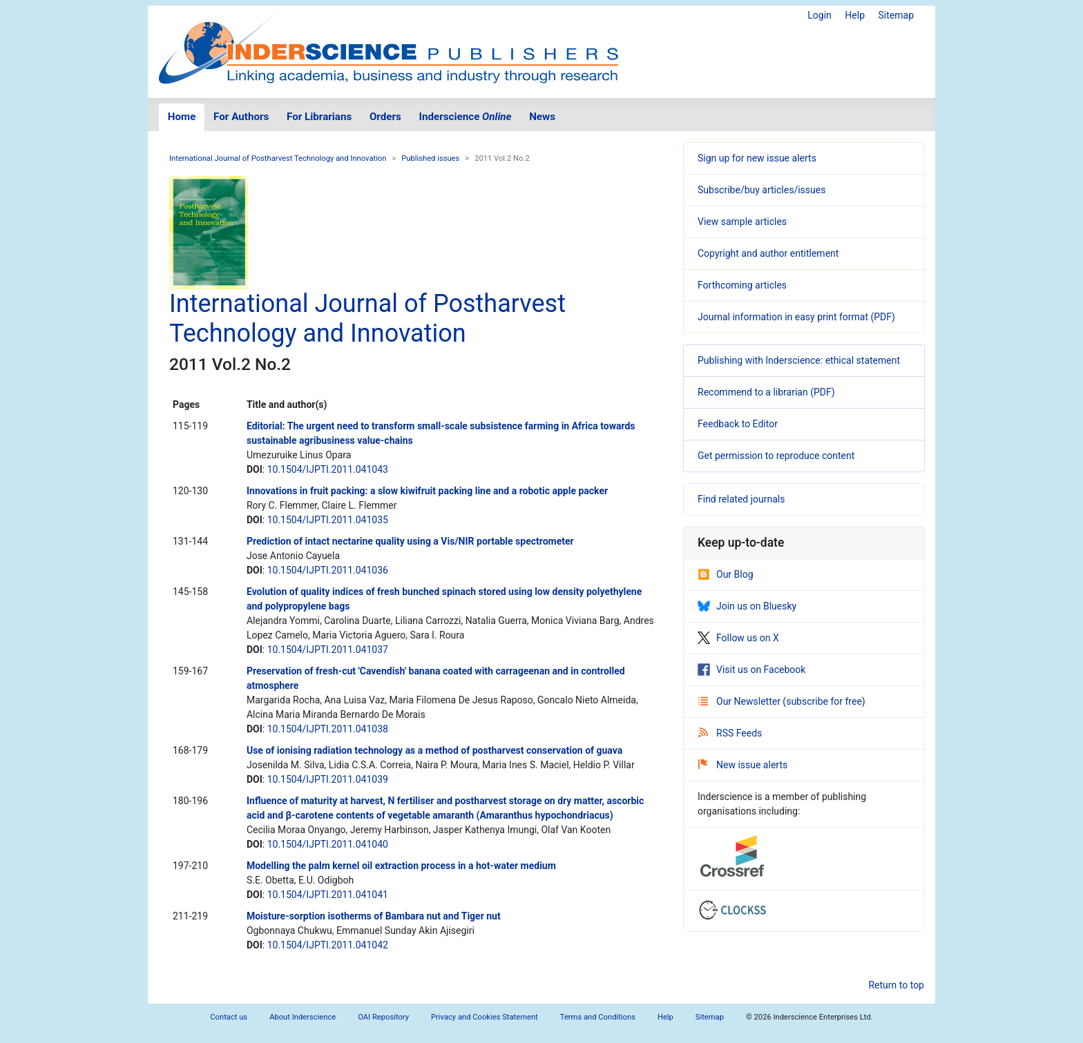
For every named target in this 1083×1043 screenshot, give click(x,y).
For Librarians (319, 116)
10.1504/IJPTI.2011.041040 (327, 844)
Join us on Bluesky (747, 606)
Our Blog (726, 574)
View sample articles (742, 221)
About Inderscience (302, 1017)
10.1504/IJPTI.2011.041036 (327, 570)
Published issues (430, 158)
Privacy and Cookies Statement (484, 1017)
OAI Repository (383, 1017)
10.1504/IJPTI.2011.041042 (327, 945)
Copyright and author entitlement (768, 253)
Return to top (896, 985)
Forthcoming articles (742, 285)
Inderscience (465, 116)
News (542, 116)
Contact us (228, 1017)
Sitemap (896, 15)
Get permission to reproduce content (776, 455)
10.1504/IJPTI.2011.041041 (327, 894)
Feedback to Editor (738, 423)
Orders (385, 116)
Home (182, 116)
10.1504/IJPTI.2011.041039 (327, 779)
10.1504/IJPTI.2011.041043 (327, 469)
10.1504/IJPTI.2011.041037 (327, 649)
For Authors (241, 116)
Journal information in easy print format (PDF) (796, 316)
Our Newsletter (740, 701)
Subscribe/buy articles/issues (761, 189)
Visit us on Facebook (751, 669)
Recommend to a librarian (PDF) (766, 392)
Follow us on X (738, 637)
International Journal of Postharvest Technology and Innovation (277, 158)
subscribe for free (824, 701)
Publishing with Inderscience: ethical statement (799, 360)
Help (855, 15)
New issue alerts (742, 764)
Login (819, 15)
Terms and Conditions (597, 1017)
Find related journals (741, 499)
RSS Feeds (730, 733)
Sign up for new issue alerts (757, 158)
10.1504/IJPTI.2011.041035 (327, 519)
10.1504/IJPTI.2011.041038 (327, 728)
